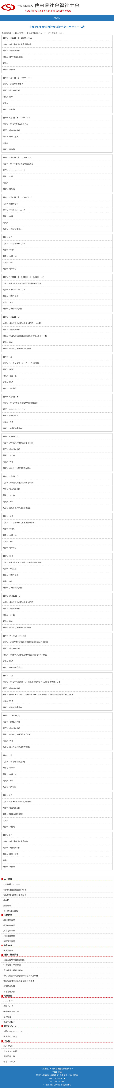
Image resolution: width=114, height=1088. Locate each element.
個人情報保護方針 (11, 911)
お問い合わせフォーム (13, 1031)
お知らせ (8, 945)
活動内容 (8, 915)
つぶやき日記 (9, 1022)
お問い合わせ (10, 1026)
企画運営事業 (9, 941)
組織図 (6, 900)
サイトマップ (9, 1062)
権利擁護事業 (9, 920)
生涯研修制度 (9, 986)
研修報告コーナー (11, 1011)
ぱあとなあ (8, 1046)
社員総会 (7, 1017)
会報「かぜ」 (9, 1006)
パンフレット (9, 1001)
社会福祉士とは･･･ (11, 884)
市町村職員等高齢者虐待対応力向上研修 (20, 976)
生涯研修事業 (9, 925)
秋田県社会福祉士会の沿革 (15, 895)
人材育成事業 (9, 931)
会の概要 (8, 879)
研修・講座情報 (11, 954)
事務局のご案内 (10, 1036)
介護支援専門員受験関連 (14, 960)
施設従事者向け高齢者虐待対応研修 (18, 981)
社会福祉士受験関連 (12, 965)
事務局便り (8, 950)
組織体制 (7, 905)
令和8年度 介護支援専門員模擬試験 (23, 403)
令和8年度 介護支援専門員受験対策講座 (25, 283)
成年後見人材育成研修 (13, 970)
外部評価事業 (9, 936)
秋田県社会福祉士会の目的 (15, 890)
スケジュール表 (10, 1051)
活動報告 (8, 995)
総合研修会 (13, 204)
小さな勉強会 (9, 991)
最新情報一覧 (9, 1056)
